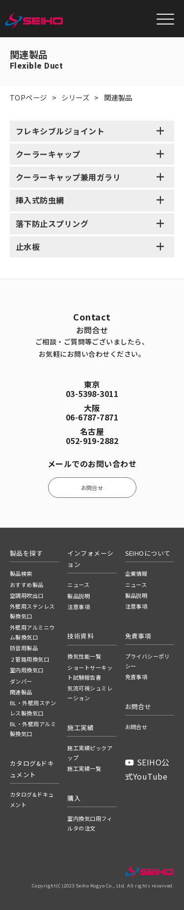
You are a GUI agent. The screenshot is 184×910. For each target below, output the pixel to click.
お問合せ (92, 488)
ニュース (78, 585)
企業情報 (136, 573)
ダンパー (21, 681)
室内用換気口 (27, 670)
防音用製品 (24, 648)
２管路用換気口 (29, 659)
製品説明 (78, 596)
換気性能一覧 (84, 656)
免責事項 (136, 677)
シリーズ (75, 97)
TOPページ (28, 97)
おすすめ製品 (27, 585)
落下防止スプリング (52, 224)
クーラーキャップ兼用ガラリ (68, 178)
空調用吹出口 (27, 595)
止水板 (28, 247)
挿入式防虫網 (40, 201)
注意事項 (78, 607)
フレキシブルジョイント (60, 131)
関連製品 (21, 692)
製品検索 (21, 573)
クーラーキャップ (48, 155)
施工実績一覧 (84, 768)
